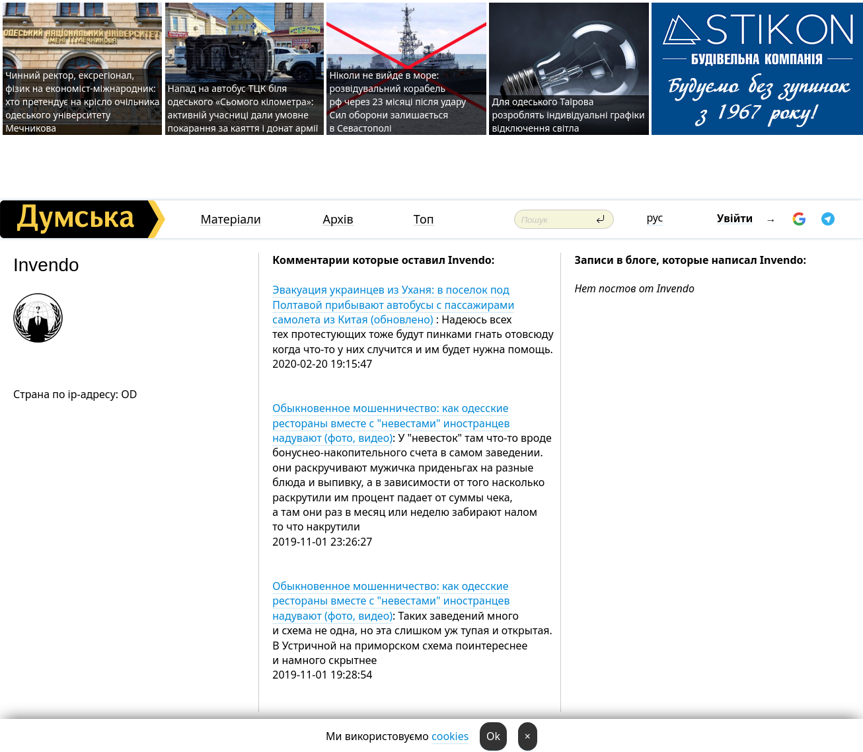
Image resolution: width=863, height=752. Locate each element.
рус (655, 217)
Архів (337, 219)
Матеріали (230, 219)
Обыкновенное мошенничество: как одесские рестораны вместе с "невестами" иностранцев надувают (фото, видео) (390, 423)
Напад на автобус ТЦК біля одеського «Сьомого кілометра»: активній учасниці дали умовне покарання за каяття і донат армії (243, 108)
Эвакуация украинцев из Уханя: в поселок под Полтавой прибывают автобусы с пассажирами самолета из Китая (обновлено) (393, 304)
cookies (450, 736)
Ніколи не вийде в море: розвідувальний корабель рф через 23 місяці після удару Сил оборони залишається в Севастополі (397, 101)
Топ (424, 219)
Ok (493, 736)
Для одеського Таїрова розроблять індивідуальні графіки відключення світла (568, 114)
